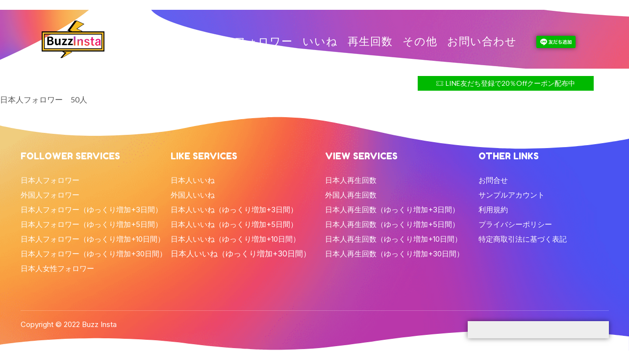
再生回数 (370, 42)
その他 (420, 42)
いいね (320, 42)
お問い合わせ (482, 42)
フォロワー (263, 42)
